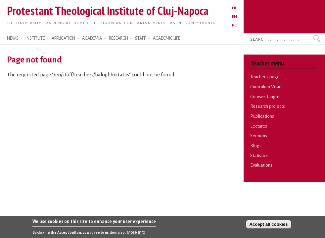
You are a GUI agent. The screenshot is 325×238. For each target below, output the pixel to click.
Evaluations (261, 165)
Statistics (259, 155)
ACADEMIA (92, 38)
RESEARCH (118, 38)
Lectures (258, 126)
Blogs (255, 145)
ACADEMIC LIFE (166, 38)
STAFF (140, 38)
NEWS (13, 38)
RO (235, 25)
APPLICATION (63, 38)
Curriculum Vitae (266, 86)
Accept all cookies (268, 225)
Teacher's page (265, 76)
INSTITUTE (35, 38)
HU (235, 8)
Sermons (258, 135)
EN (234, 16)
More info (136, 233)
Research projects (267, 106)
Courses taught (265, 96)
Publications (262, 116)
